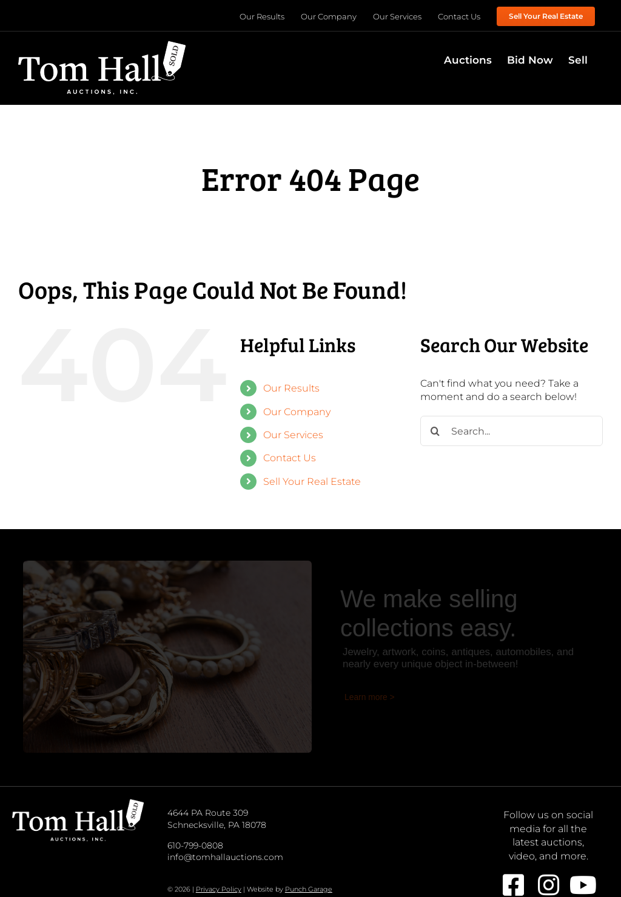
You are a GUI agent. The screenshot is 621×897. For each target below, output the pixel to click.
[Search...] (511, 431)
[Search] (435, 431)
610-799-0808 (195, 845)
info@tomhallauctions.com (225, 857)
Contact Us (289, 458)
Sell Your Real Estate (312, 481)
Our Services (293, 435)
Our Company (297, 412)
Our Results (291, 388)
